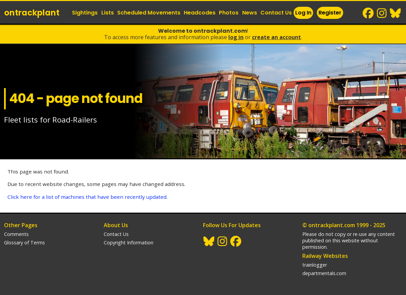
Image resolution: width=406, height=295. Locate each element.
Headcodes (199, 13)
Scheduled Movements (148, 13)
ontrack (31, 12)
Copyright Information (128, 242)
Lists (107, 13)
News (249, 13)
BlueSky (395, 13)
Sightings (85, 13)
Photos (228, 13)
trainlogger (314, 265)
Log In (303, 13)
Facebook (368, 13)
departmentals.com (324, 273)
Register (330, 13)
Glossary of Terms (24, 242)
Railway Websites (325, 256)
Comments (16, 234)
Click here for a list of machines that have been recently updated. (87, 196)
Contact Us (276, 13)
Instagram (382, 13)
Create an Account (276, 37)
